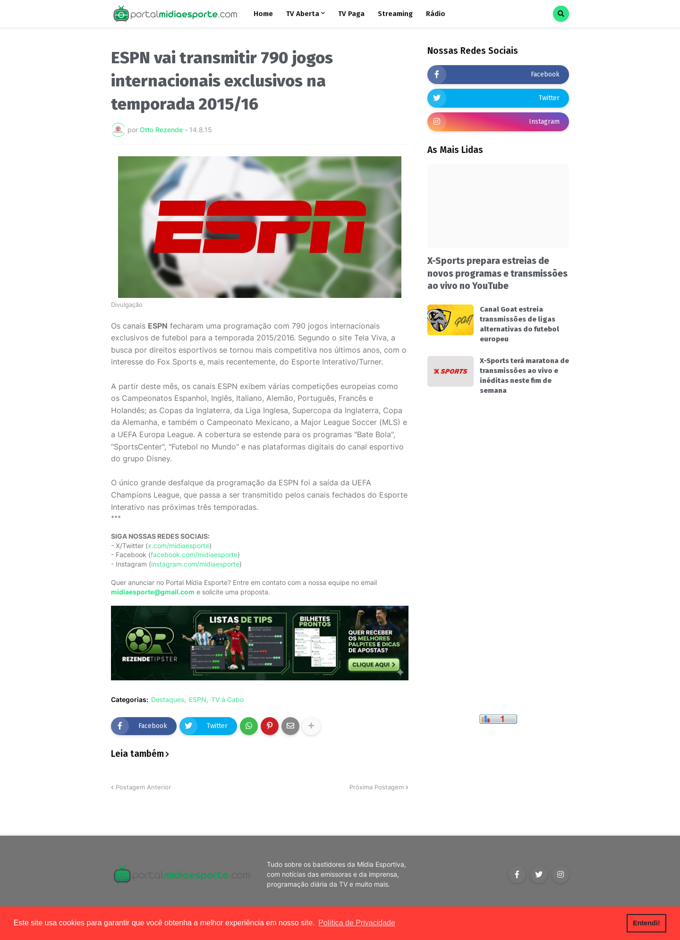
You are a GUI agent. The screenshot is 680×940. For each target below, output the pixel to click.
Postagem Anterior (143, 787)
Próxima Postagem (376, 787)
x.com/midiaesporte (178, 546)
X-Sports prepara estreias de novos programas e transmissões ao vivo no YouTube (497, 273)
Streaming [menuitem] (395, 13)
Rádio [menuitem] (435, 13)
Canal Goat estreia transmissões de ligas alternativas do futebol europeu (519, 324)
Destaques (167, 699)
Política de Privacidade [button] (356, 923)
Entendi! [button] (646, 923)
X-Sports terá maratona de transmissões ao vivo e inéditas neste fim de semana (524, 375)
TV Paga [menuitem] (351, 13)
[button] (561, 14)
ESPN (197, 699)
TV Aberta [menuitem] (302, 13)
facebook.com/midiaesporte (194, 554)
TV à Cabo (227, 699)
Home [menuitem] (263, 13)
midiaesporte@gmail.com (153, 592)
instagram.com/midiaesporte (195, 564)
